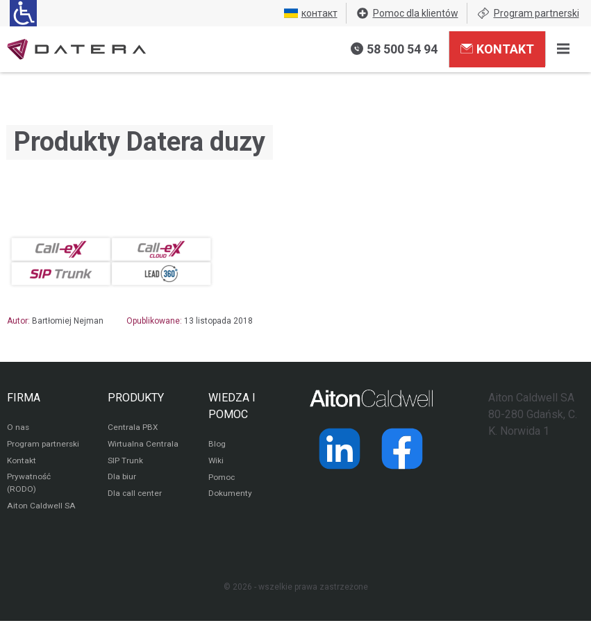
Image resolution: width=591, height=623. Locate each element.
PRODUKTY (136, 397)
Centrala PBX (133, 428)
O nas (18, 428)
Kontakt (497, 48)
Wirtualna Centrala (143, 445)
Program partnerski (527, 13)
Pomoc (221, 478)
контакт (311, 13)
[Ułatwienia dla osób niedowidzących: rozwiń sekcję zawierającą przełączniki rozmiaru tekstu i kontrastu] (23, 13)
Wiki (216, 462)
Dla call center (135, 495)
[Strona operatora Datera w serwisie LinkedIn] (339, 449)
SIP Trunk (125, 462)
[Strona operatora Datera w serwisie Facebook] (402, 449)
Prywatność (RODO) (29, 485)
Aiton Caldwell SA (40, 508)
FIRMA (23, 397)
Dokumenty (230, 495)
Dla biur (122, 478)
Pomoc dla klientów (407, 13)
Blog (217, 445)
